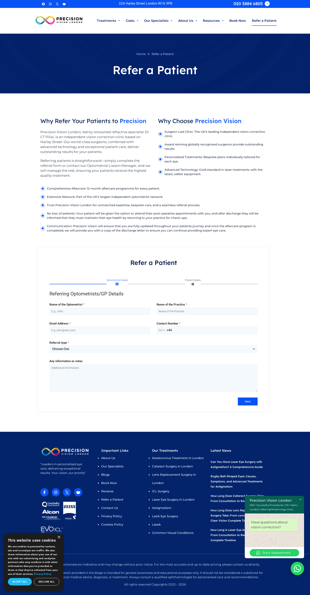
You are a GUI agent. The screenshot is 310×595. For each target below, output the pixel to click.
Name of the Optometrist (66, 305)
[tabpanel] (153, 341)
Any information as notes (66, 361)
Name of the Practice (172, 305)
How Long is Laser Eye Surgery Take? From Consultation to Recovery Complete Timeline (236, 535)
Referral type (59, 343)
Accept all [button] (19, 581)
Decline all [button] (47, 581)
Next (248, 401)
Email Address (60, 324)
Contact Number (169, 324)
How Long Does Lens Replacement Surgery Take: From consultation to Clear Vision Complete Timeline (235, 515)
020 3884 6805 (248, 3)
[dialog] (33, 562)
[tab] (117, 282)
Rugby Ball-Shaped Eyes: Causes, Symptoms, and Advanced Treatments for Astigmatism (237, 481)
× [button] (58, 537)
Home (141, 54)
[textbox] (149, 349)
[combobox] (162, 330)
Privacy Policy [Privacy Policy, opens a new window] (42, 574)
